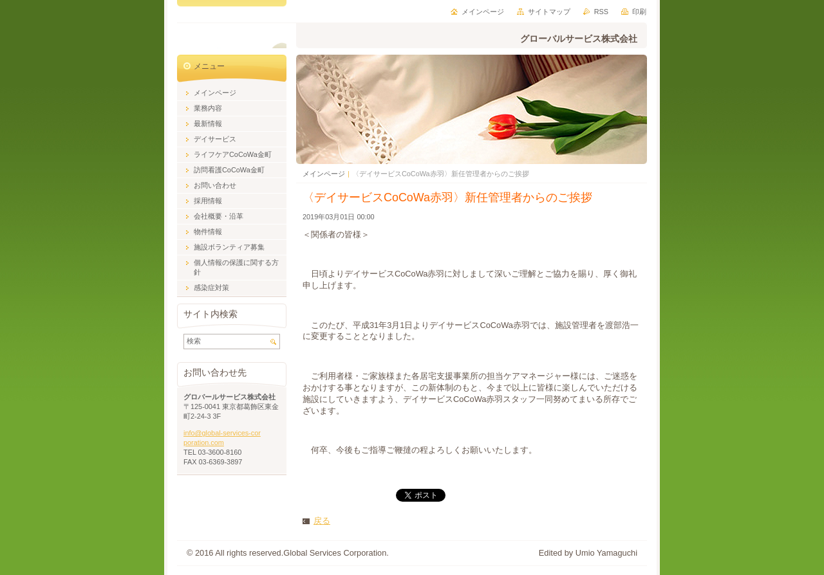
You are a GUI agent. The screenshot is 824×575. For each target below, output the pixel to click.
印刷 (639, 11)
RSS (601, 11)
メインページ (324, 174)
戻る (322, 520)
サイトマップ (549, 11)
